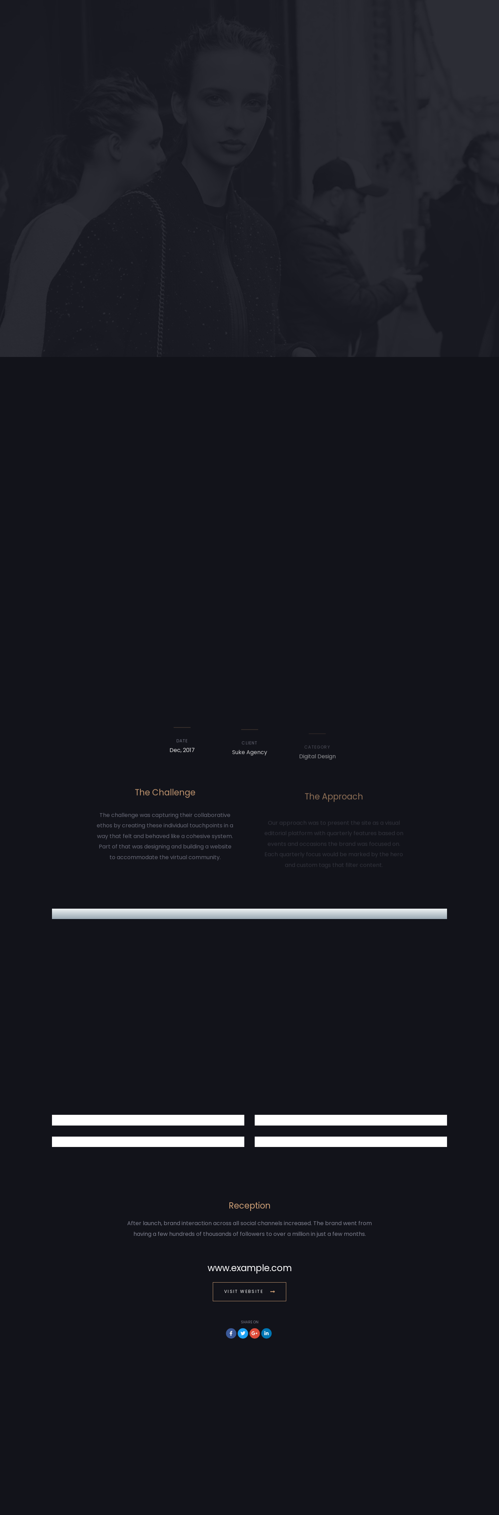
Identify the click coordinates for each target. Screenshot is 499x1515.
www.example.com (250, 1268)
